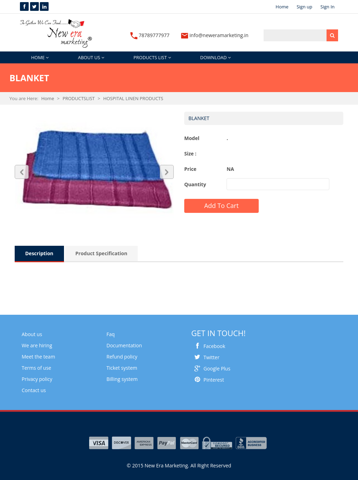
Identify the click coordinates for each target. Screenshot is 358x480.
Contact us (34, 390)
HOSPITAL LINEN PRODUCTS (133, 98)
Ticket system (122, 367)
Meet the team (38, 356)
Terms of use (36, 367)
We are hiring (37, 345)
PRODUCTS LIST (152, 57)
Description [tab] (39, 253)
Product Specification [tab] (102, 253)
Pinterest (207, 379)
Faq (111, 334)
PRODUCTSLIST (79, 98)
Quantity (195, 184)
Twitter (205, 357)
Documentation (124, 345)
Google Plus (210, 368)
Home (281, 7)
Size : (190, 153)
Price (190, 169)
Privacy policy (37, 379)
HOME (40, 57)
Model (191, 138)
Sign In (328, 7)
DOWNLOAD (215, 57)
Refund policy (122, 356)
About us (32, 334)
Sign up (304, 7)
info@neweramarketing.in (214, 35)
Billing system (122, 379)
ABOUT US (91, 57)
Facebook (208, 346)
